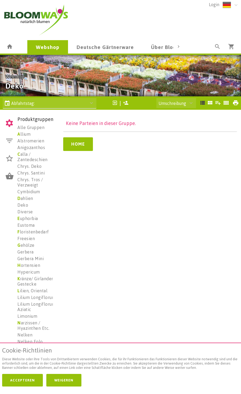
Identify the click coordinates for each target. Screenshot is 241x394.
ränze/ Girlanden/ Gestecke (36, 281)
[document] (120, 359)
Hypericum (28, 272)
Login (214, 4)
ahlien (25, 198)
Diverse (25, 211)
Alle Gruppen (30, 127)
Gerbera (25, 252)
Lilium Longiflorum (36, 297)
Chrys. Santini (31, 173)
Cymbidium (28, 191)
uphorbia (27, 218)
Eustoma (26, 225)
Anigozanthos (31, 147)
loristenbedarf (33, 231)
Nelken (24, 335)
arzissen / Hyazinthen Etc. (33, 325)
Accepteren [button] (22, 380)
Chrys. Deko (29, 166)
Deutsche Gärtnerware (105, 47)
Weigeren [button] (63, 380)
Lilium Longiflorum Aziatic (36, 306)
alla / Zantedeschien (32, 156)
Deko (22, 205)
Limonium (27, 316)
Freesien (26, 238)
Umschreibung (172, 103)
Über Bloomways (172, 47)
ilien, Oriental (32, 290)
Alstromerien (30, 140)
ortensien (28, 265)
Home (78, 144)
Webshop (47, 47)
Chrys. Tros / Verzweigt (30, 182)
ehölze (26, 245)
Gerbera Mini (30, 258)
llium (24, 134)
